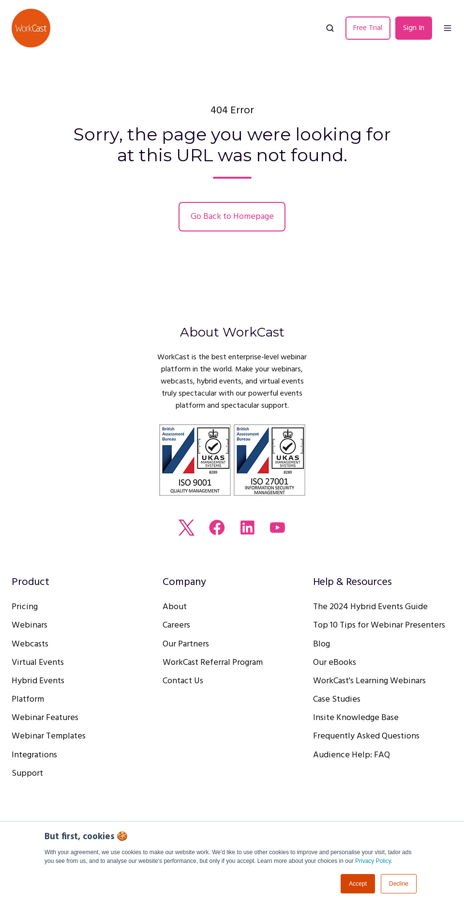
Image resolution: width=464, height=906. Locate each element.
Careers (176, 625)
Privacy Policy (373, 861)
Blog (321, 644)
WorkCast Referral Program (213, 663)
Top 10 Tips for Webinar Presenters (379, 625)
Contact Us (183, 681)
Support (27, 774)
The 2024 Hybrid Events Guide (370, 607)
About (175, 607)
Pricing (25, 607)
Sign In (413, 28)
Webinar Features (45, 718)
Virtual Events (38, 663)
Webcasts (30, 644)
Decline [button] (398, 883)
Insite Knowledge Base (356, 718)
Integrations (34, 755)
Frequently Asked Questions (366, 736)
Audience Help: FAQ (351, 755)
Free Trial (367, 28)
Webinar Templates (49, 736)
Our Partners (186, 644)
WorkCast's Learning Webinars (369, 681)
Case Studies (336, 699)
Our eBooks (334, 663)
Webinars (29, 625)
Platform (28, 699)
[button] (330, 28)
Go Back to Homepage (232, 217)
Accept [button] (358, 883)
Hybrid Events (38, 681)
